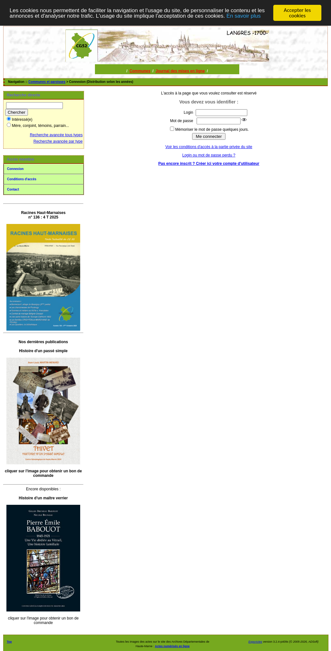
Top (9, 641)
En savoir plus (243, 16)
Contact (13, 189)
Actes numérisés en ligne (172, 646)
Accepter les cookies (297, 13)
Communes (140, 71)
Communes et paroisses (46, 82)
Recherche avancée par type (57, 141)
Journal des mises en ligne (180, 71)
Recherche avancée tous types (56, 135)
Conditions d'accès (21, 179)
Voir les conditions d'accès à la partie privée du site (208, 147)
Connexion (15, 169)
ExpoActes (255, 641)
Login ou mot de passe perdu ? (208, 155)
